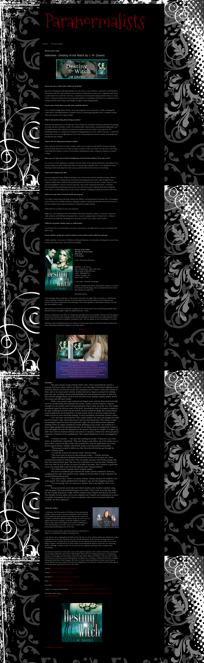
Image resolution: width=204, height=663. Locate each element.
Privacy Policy (57, 44)
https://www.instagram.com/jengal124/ (65, 577)
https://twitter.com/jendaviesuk (60, 572)
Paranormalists (95, 21)
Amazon (82, 329)
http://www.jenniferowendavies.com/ (63, 568)
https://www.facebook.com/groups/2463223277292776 (87, 589)
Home (45, 44)
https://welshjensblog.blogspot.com (61, 581)
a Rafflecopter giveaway (54, 647)
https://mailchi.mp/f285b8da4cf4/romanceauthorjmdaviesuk (73, 585)
